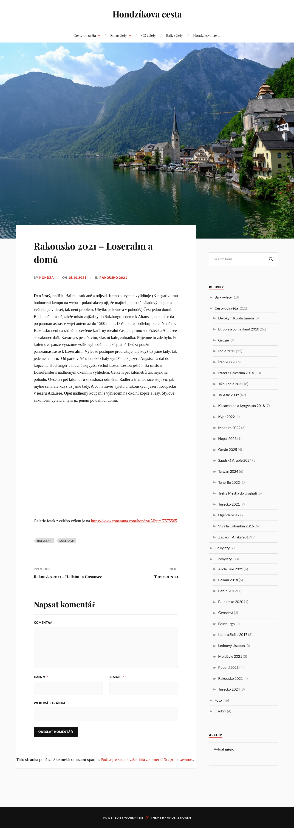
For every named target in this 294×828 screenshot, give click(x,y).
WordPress (134, 817)
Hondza (46, 277)
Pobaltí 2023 (228, 667)
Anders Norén (179, 817)
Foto (218, 700)
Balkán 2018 (228, 580)
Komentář (43, 622)
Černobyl (225, 612)
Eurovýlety (118, 35)
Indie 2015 (226, 351)
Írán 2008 (226, 362)
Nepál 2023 (227, 438)
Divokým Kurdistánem (236, 318)
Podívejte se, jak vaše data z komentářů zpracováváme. (147, 759)
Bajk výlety (174, 35)
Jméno (41, 677)
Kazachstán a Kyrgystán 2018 (241, 405)
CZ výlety (148, 35)
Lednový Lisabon (231, 645)
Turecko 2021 (166, 576)
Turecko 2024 (229, 689)
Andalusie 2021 (230, 569)
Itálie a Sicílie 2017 (232, 634)
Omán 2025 (227, 449)
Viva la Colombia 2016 (236, 526)
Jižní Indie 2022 (230, 383)
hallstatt (45, 540)
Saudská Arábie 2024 (235, 460)
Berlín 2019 (227, 591)
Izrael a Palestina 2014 (236, 372)
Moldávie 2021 (230, 656)
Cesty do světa (85, 35)
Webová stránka (50, 703)
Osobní (220, 711)
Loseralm (67, 540)
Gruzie (223, 340)
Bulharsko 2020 (230, 601)
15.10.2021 (77, 277)
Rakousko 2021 (113, 277)
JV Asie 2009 (228, 395)
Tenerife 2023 (229, 482)
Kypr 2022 (226, 416)
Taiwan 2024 (228, 471)
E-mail (117, 677)
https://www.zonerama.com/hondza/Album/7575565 (134, 521)
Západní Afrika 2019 (234, 537)
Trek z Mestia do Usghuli (237, 493)
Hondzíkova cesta (147, 14)
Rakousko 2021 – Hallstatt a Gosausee (68, 576)
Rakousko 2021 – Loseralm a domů (100, 252)
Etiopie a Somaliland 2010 (238, 329)
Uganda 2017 (229, 515)
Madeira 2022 (229, 427)
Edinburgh (226, 623)
